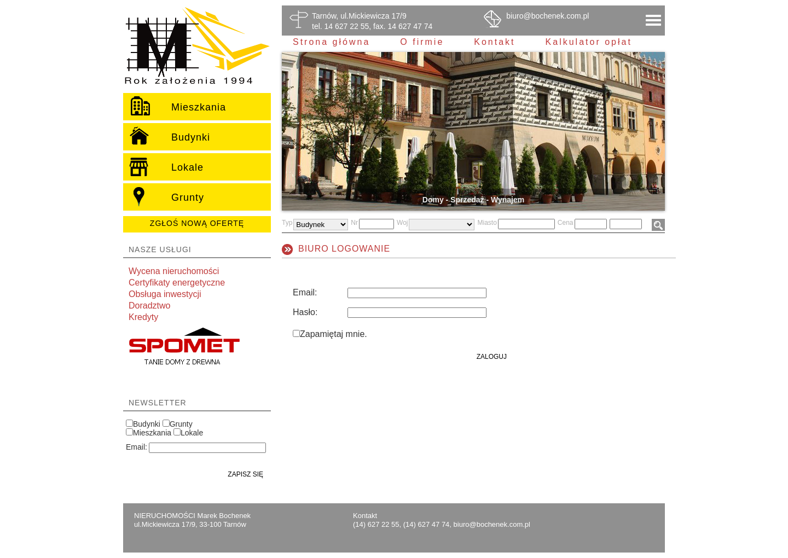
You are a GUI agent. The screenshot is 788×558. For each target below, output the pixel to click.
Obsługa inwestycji (165, 294)
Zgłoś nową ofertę (197, 223)
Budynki (146, 424)
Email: (136, 447)
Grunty (181, 424)
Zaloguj (492, 357)
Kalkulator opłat (589, 42)
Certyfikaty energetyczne (177, 282)
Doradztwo (149, 305)
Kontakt (494, 42)
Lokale (192, 432)
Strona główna (331, 42)
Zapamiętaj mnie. (333, 334)
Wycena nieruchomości (174, 271)
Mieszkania (152, 432)
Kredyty (143, 317)
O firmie (422, 42)
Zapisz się (245, 474)
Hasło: (305, 312)
